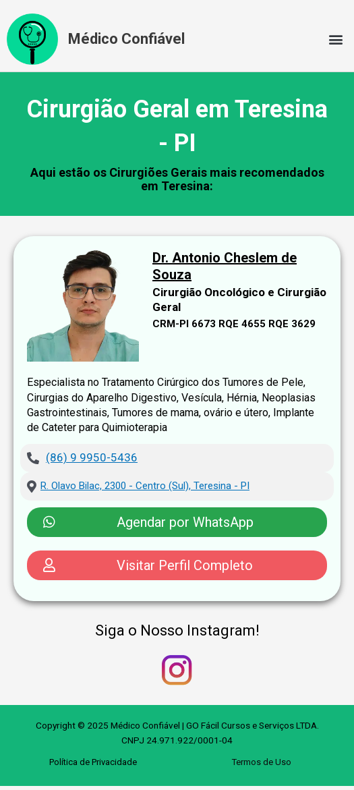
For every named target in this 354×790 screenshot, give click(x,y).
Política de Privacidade (93, 762)
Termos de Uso (261, 762)
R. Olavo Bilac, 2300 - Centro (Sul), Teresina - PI (144, 486)
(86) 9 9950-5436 (92, 457)
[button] (336, 39)
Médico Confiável (126, 38)
